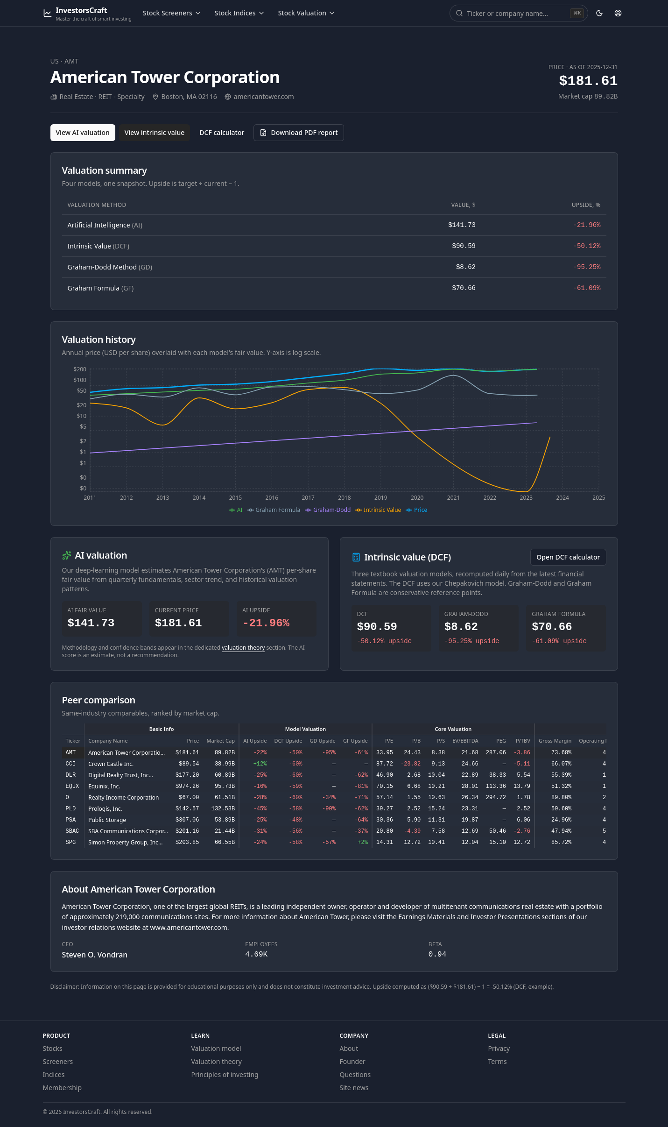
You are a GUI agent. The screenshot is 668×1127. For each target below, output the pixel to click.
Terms (497, 1061)
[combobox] (517, 13)
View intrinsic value (155, 132)
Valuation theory (216, 1061)
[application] (334, 439)
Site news (354, 1087)
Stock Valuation (307, 12)
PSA (71, 820)
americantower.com (264, 96)
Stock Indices (240, 12)
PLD (71, 809)
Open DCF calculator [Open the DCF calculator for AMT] (568, 557)
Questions (355, 1074)
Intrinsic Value (98, 245)
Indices (54, 1074)
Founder (353, 1061)
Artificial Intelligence (105, 224)
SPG (71, 842)
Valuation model (216, 1048)
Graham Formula (101, 288)
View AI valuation (83, 132)
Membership (62, 1087)
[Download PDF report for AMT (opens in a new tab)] (298, 132)
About (349, 1048)
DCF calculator (221, 132)
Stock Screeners (172, 12)
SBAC (72, 831)
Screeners (58, 1061)
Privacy (499, 1048)
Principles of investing (225, 1074)
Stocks (53, 1048)
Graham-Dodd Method (110, 266)
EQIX (72, 786)
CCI (71, 764)
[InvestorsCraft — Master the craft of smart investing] (87, 13)
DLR (71, 775)
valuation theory (243, 648)
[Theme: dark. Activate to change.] (599, 13)
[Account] (618, 13)
